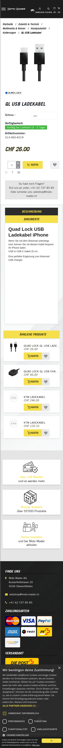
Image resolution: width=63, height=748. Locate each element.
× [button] (59, 668)
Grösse (9, 115)
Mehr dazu (36, 746)
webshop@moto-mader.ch (24, 594)
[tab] (31, 115)
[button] (31, 705)
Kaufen (32, 164)
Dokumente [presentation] (31, 219)
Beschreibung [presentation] (31, 211)
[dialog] (31, 706)
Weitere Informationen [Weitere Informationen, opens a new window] (26, 702)
